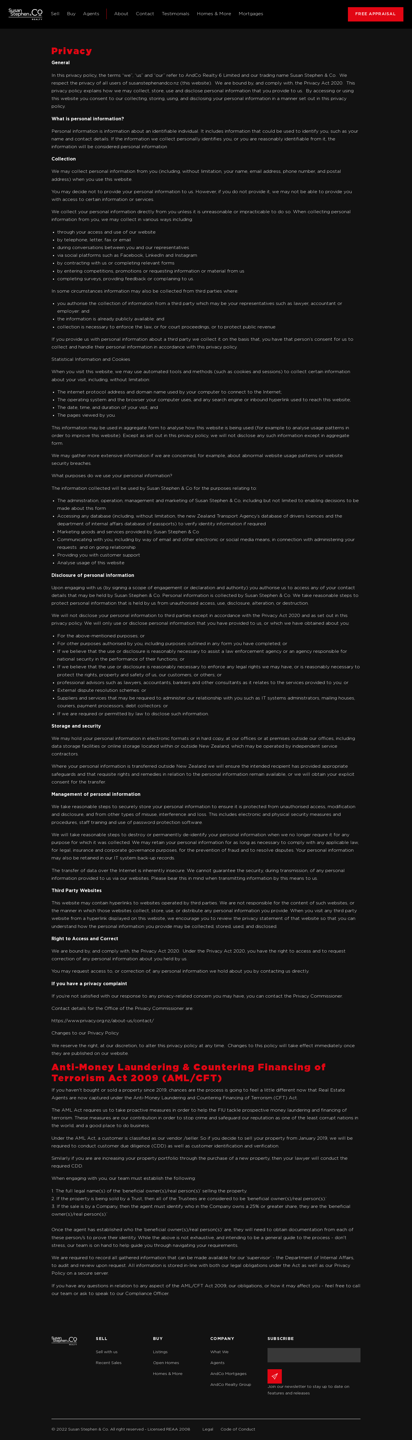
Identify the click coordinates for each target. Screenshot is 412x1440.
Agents (91, 13)
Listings (160, 1352)
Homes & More (214, 13)
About (121, 13)
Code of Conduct (238, 1429)
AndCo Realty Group (230, 1385)
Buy (71, 13)
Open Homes (166, 1363)
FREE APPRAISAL (375, 14)
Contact (145, 13)
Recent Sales (109, 1363)
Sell (55, 13)
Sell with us (107, 1352)
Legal (208, 1429)
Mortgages (251, 13)
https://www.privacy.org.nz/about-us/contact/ (103, 1020)
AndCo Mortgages (228, 1374)
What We (219, 1352)
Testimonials (175, 13)
